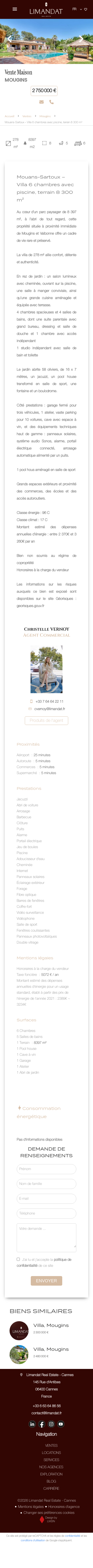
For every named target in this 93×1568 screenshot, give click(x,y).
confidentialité (72, 1536)
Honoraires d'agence (64, 1507)
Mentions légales (31, 1507)
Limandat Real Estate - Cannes (46, 1375)
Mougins (45, 116)
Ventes (26, 116)
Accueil (9, 116)
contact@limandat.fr (46, 1413)
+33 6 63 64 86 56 (47, 1406)
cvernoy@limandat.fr (49, 709)
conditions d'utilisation (33, 1540)
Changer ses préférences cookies (49, 1513)
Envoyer (46, 1280)
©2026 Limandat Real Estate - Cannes (46, 1500)
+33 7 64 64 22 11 (49, 701)
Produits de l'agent (46, 721)
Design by (47, 1519)
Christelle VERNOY (46, 629)
